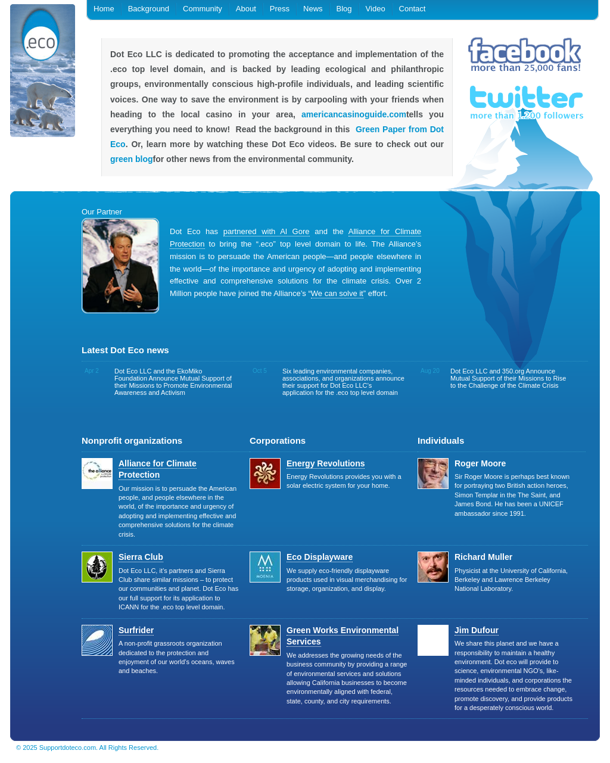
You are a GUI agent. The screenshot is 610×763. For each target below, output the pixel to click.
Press (280, 8)
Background (148, 8)
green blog (131, 159)
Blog (344, 8)
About (246, 8)
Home (104, 8)
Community (202, 8)
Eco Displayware (320, 557)
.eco (43, 73)
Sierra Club (141, 557)
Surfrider (136, 630)
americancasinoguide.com (353, 114)
